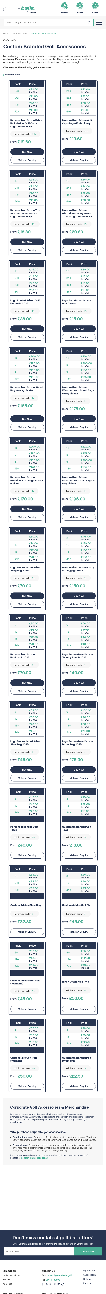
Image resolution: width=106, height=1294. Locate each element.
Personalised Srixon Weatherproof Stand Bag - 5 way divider (78, 390)
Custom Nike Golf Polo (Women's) (23, 1059)
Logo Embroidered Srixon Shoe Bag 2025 (25, 743)
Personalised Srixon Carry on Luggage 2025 (78, 569)
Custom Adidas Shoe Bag (25, 905)
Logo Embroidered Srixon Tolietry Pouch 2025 (77, 656)
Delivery (87, 1279)
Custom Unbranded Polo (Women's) (77, 1059)
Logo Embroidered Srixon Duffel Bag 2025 (77, 743)
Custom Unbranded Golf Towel (76, 828)
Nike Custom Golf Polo (75, 981)
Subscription (89, 1274)
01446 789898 (53, 1279)
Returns (87, 1283)
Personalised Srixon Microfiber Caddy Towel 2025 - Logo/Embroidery (77, 213)
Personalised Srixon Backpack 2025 (22, 656)
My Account (89, 1270)
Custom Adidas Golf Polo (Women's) (25, 982)
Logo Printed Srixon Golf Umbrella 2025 (25, 302)
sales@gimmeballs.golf (60, 1275)
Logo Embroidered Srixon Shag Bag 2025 (25, 569)
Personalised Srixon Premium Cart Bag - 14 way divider (26, 480)
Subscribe (88, 1251)
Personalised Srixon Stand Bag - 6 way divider (26, 389)
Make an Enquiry (27, 160)
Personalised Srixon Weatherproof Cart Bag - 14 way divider (78, 480)
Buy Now (27, 151)
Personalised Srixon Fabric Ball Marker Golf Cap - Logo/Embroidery (26, 123)
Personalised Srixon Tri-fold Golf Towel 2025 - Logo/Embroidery (24, 213)
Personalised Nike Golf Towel (24, 828)
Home (6, 33)
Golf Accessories (20, 33)
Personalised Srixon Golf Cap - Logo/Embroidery (77, 122)
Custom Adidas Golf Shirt (77, 905)
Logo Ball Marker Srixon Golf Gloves (76, 302)
